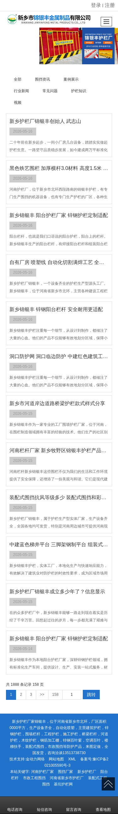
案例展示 (71, 79)
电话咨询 (14, 805)
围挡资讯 (42, 79)
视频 (17, 102)
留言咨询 (73, 805)
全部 (17, 79)
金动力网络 (35, 759)
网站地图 (56, 759)
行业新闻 (21, 91)
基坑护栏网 (63, 784)
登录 (96, 5)
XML (72, 759)
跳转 (91, 694)
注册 (110, 5)
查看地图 (103, 805)
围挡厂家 (65, 771)
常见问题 (50, 91)
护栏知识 (78, 91)
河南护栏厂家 (42, 771)
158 (55, 694)
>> (42, 694)
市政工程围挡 (34, 778)
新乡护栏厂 (86, 771)
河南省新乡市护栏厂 (67, 778)
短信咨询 (44, 805)
